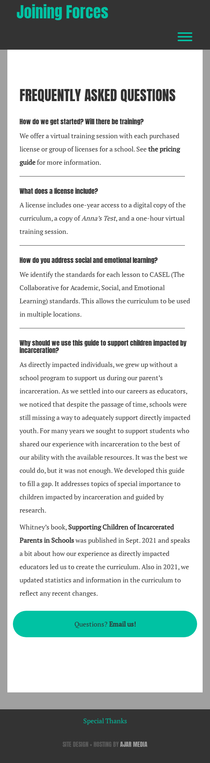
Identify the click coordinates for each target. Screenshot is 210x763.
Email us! (122, 624)
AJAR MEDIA (133, 744)
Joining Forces (62, 12)
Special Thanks (105, 720)
